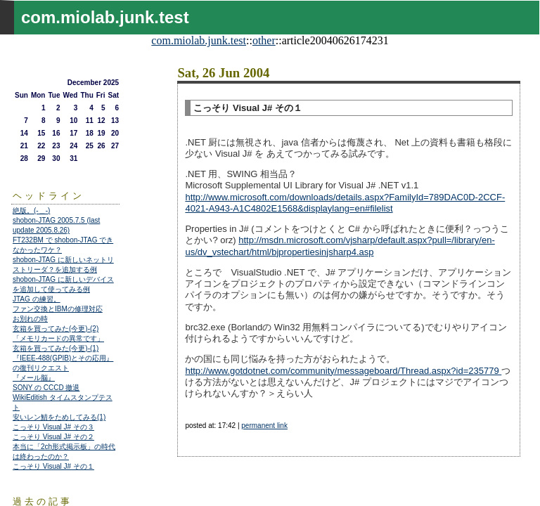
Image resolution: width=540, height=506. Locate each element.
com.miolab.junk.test (198, 40)
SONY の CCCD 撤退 (46, 387)
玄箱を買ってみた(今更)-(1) (55, 348)
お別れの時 (30, 319)
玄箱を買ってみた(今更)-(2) (55, 328)
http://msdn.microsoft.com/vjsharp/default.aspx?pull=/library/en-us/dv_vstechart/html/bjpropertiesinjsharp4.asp (339, 246)
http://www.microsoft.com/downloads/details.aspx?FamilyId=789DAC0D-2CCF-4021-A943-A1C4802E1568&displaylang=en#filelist (345, 203)
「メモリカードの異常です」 (58, 338)
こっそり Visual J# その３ (53, 427)
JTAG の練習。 (36, 299)
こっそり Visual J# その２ (53, 437)
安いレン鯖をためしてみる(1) (59, 417)
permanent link (264, 425)
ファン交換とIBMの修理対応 (58, 309)
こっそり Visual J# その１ (53, 466)
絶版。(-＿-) (31, 210)
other (264, 40)
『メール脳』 (34, 378)
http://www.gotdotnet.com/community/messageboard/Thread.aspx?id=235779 (343, 370)
